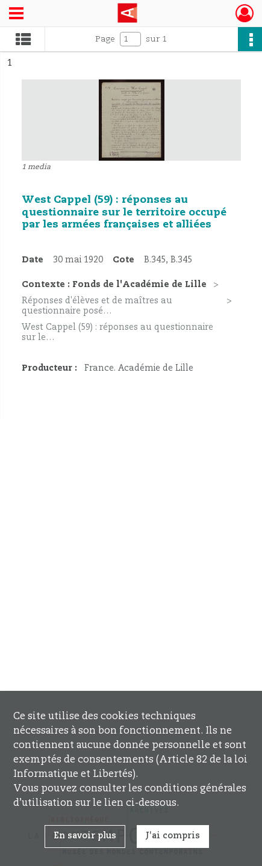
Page (105, 39)
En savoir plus (85, 836)
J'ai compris (173, 836)
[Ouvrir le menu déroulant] (16, 14)
